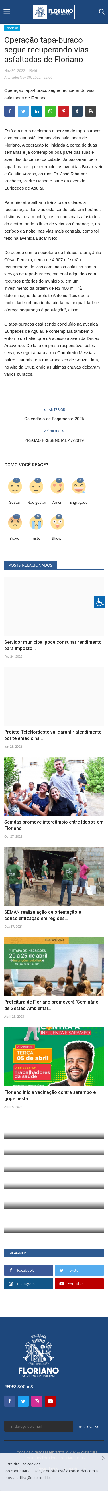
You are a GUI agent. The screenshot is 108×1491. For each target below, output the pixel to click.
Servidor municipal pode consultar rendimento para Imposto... (53, 645)
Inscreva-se (88, 1426)
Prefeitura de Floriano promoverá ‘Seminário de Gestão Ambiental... (51, 1005)
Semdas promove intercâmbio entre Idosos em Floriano (53, 825)
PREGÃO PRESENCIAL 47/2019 (54, 440)
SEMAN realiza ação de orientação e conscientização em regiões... (42, 915)
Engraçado (79, 502)
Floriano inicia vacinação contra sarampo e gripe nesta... (50, 1095)
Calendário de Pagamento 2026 (54, 419)
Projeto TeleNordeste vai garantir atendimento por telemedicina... (53, 735)
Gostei (14, 502)
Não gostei (36, 502)
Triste (35, 538)
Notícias (12, 28)
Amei (56, 502)
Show (56, 538)
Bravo (14, 538)
